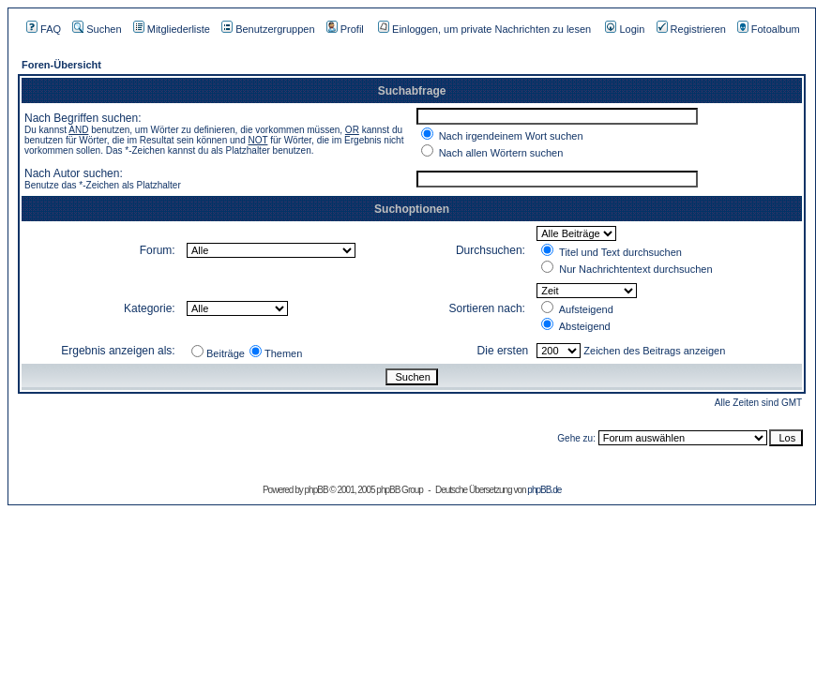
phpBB (316, 490)
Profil (345, 29)
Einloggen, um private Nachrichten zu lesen (484, 29)
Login (624, 29)
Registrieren (691, 29)
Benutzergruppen (267, 29)
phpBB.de (544, 490)
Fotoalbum (768, 29)
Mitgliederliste (171, 29)
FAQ (43, 29)
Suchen (96, 29)
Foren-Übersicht (61, 64)
